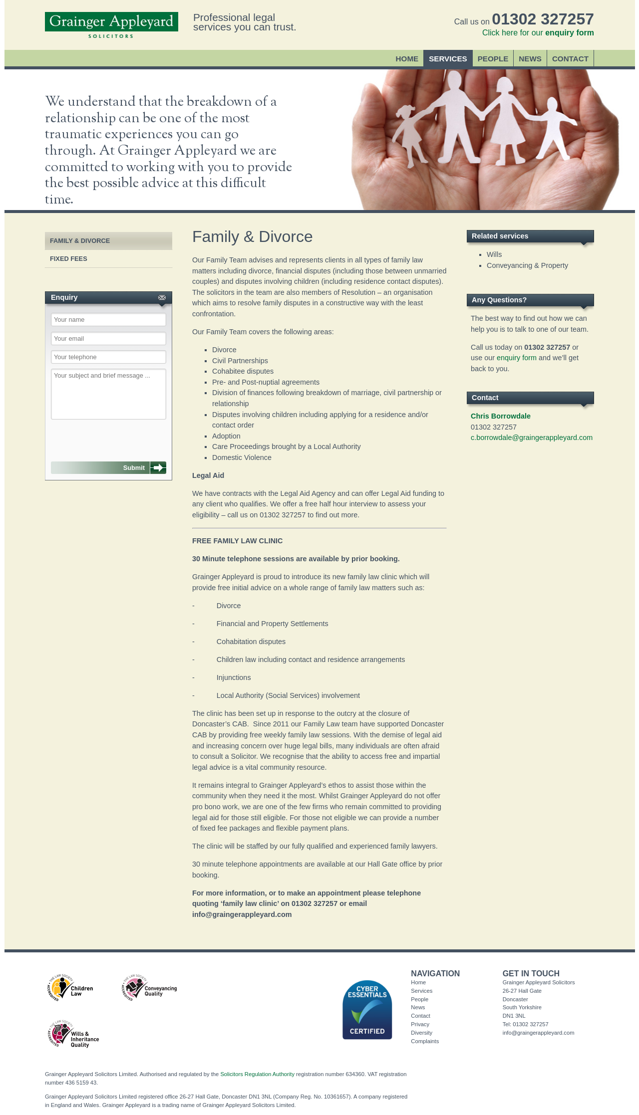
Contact (570, 58)
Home (407, 58)
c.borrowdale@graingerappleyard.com (532, 438)
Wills (494, 254)
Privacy (420, 1024)
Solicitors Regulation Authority (257, 1074)
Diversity (421, 1033)
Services (448, 58)
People (493, 58)
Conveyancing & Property (527, 265)
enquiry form (517, 358)
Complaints (425, 1041)
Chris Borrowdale (501, 416)
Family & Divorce (80, 240)
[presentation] (102, 435)
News (530, 58)
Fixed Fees (68, 258)
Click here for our (538, 32)
